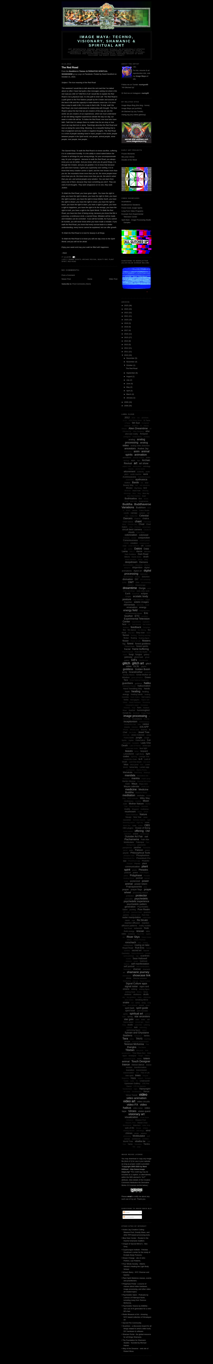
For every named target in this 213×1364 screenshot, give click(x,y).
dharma (147, 565)
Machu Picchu (141, 770)
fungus (138, 654)
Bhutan (129, 488)
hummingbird (143, 710)
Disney (137, 577)
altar (147, 431)
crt (142, 545)
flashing (134, 635)
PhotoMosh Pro (129, 858)
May (128, 387)
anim (136, 451)
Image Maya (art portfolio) (131, 108)
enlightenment (144, 611)
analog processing (135, 441)
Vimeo (132, 1111)
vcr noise (127, 1092)
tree (137, 1073)
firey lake (131, 633)
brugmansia (143, 501)
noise (147, 822)
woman (127, 1139)
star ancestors (142, 1016)
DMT (131, 582)
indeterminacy (144, 722)
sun (136, 1027)
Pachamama (131, 839)
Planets (137, 864)
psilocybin (129, 899)
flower (126, 640)
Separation (127, 969)
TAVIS (139, 1038)
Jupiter (131, 740)
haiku (147, 683)
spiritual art (136, 1013)
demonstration (128, 565)
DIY (136, 579)
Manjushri (126, 779)
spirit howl (130, 1010)
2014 (126, 341)
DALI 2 (132, 552)
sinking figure (144, 989)
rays (133, 920)
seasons (129, 961)
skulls (146, 994)
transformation (140, 1067)
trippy (133, 1078)
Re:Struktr (142, 920)
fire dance (132, 630)
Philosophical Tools (140, 852)
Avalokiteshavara (144, 477)
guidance (138, 683)
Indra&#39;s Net (130, 724)
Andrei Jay (143, 448)
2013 (126, 344)
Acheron (135, 426)
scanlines (145, 956)
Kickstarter (127, 743)
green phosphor (137, 678)
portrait (139, 878)
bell (136, 485)
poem (135, 872)
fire (124, 630)
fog (124, 643)
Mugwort (135, 809)
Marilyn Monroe (128, 781)
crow (124, 546)
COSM (126, 543)
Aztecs (127, 483)
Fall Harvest (136, 624)
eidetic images (141, 602)
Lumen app (144, 767)
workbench (136, 1139)
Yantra (146, 1144)
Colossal (126, 538)
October (129, 365)
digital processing (137, 572)
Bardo (135, 482)
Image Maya (145, 713)
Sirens (139, 992)
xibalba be (140, 1141)
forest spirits (142, 646)
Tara (125, 1038)
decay (140, 560)
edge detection (138, 600)
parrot (125, 850)
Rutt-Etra (139, 948)
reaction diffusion (132, 923)
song (143, 1003)
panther (137, 847)
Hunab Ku (127, 713)
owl (146, 836)
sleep (140, 997)
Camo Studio (144, 510)
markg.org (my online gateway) (133, 115)
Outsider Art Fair (134, 836)
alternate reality (131, 434)
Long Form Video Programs (132, 211)
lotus (126, 764)
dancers (147, 551)
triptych (140, 1078)
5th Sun (136, 423)
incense (146, 719)
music (140, 812)
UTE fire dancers (139, 1086)
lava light (143, 748)
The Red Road (70, 67)
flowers (146, 640)
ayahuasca (141, 479)
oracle (135, 834)
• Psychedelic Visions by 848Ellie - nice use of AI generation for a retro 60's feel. (136, 1308)
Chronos (137, 527)
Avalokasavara (129, 477)
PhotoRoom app (134, 861)
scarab (128, 959)
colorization (131, 535)
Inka (139, 724)
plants (134, 870)
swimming (143, 1027)
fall (129, 624)
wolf (148, 1136)
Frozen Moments (128, 154)
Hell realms (146, 697)
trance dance (138, 1065)
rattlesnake (147, 918)
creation (134, 543)
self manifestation (140, 963)
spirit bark (129, 1008)
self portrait (129, 966)
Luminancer (130, 770)
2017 (126, 330)
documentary (146, 582)
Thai (147, 1044)
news (145, 817)
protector (141, 895)
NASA (146, 812)
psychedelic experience (136, 901)
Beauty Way (103, 259)
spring (130, 1016)
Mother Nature (136, 803)
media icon (145, 787)
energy (142, 607)
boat (144, 496)
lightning (134, 757)
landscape (147, 746)
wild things (140, 1131)
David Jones (136, 557)
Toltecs (147, 1056)
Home (90, 279)
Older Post (113, 279)
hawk (127, 691)
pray (145, 887)
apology (126, 460)
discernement (128, 577)
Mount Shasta (134, 806)
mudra (127, 809)
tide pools (139, 1050)
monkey (138, 801)
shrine (128, 978)
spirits (125, 1014)
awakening (129, 480)
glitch (126, 663)
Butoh (128, 510)
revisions (131, 934)
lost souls (146, 762)
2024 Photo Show (135, 420)
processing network (140, 893)
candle (126, 513)
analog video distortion (140, 446)
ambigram (127, 437)
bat (142, 483)
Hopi (133, 708)
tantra (147, 1035)
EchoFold (135, 594)
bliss (134, 493)
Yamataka (138, 1144)
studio (130, 1025)
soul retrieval (132, 1005)
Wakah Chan (142, 1123)
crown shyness (133, 546)
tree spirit (129, 1075)
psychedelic (141, 898)
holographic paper (132, 705)
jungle (139, 737)
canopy (134, 513)
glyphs (143, 666)
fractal (127, 649)
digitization (144, 574)
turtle (132, 1081)
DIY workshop (145, 579)
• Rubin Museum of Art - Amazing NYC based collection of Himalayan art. (136, 1317)
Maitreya (147, 773)
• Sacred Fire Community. (131, 1323)
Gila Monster (143, 660)
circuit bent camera (132, 529)
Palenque (140, 842)
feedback (136, 627)
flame (148, 633)
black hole (137, 491)
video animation (136, 1098)
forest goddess (142, 643)
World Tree (128, 1141)
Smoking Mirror (141, 1000)
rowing (145, 943)
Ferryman (146, 627)
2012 (126, 348)
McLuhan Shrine (127, 157)
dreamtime (130, 588)
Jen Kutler (132, 732)
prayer (125, 889)
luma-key (134, 767)
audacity (140, 472)
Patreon (139, 850)
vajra (135, 1089)
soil (132, 1003)
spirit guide (142, 1008)
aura (145, 474)
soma (138, 1003)
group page (77, 74)
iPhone (125, 730)
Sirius (145, 992)
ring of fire (140, 934)
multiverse (145, 809)
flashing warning (144, 635)
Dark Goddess (130, 554)
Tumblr (125, 1081)
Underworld (145, 1081)
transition (130, 1070)
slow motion (129, 1000)
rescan (140, 931)
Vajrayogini (144, 1088)
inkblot (146, 724)
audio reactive (135, 474)
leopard (144, 751)
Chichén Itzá (132, 524)
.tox (138, 418)
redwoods (138, 928)
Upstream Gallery (132, 1083)
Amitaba (147, 437)
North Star (126, 826)
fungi (131, 654)
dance (139, 551)
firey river (140, 632)
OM (148, 831)
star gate (128, 1019)
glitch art (138, 663)
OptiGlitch (127, 834)
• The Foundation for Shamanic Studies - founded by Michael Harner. (133, 1343)
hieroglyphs (134, 700)
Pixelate (130, 864)
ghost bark (138, 657)
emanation (132, 607)
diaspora (127, 568)
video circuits (143, 1101)
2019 (126, 323)
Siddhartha (127, 981)
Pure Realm (144, 909)
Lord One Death (135, 762)
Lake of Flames (135, 746)
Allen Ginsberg (138, 431)
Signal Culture (145, 981)
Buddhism (141, 507)
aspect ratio (127, 466)
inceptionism (130, 721)
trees (138, 1075)
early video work (143, 591)
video (143, 1094)
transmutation (128, 1073)
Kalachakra (140, 740)
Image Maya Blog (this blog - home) (135, 105)
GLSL (136, 666)
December (130, 358)
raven (127, 920)
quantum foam (136, 912)
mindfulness (128, 801)
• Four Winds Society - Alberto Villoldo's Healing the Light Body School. (135, 1266)
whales (145, 1128)
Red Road (72, 261)
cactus (134, 510)
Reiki (146, 928)
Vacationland (127, 1089)
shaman (137, 969)
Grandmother (135, 672)
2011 (126, 352)
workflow (145, 1139)
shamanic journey (138, 972)
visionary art (136, 1114)
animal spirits (75, 259)
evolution (145, 616)
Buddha (127, 504)
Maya (134, 783)
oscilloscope (144, 834)
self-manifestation (142, 967)
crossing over (144, 543)
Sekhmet (143, 961)
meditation (129, 795)
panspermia (127, 848)
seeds (136, 961)
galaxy (146, 654)
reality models (145, 926)
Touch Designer (140, 1061)
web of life (129, 1128)
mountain (144, 806)
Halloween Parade (129, 686)
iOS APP (144, 727)
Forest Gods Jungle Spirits (131, 208)
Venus (146, 1091)
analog (132, 439)
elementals (129, 604)
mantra (136, 778)
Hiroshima (146, 702)
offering (139, 830)
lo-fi (140, 759)
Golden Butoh (142, 669)
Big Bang (138, 488)
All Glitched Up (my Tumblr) (132, 111)
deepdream (131, 562)
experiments (136, 622)
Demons (143, 562)
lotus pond (134, 765)
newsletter (127, 820)
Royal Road (127, 948)
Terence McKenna (134, 1044)
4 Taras (127, 423)
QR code (126, 912)
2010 (126, 355)
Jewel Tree (143, 732)
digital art (137, 571)
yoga (139, 1147)
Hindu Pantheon (135, 702)
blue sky (146, 493)
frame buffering (140, 649)
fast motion (147, 624)
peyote (126, 853)
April (128, 391)
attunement (129, 471)
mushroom (130, 811)
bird (145, 488)
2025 (126, 305)
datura (127, 557)
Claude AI (147, 530)
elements (140, 605)
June (128, 384)
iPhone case (134, 730)
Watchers (137, 1125)
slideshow (147, 997)
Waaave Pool (140, 1120)
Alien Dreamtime (138, 428)
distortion (146, 577)
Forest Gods (130, 646)
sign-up (135, 981)
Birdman (128, 491)
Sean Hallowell (140, 958)
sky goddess (131, 997)
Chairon (137, 519)
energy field (130, 610)
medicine (131, 789)
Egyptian (128, 602)
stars (137, 1019)
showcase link (141, 975)
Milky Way (145, 798)
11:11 (125, 420)
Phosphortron (142, 855)
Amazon (144, 434)
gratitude (147, 672)
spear (148, 1005)
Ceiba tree (133, 516)
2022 (126, 313)
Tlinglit (140, 1056)
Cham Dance (128, 522)
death (146, 557)
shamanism (126, 976)
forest (130, 643)
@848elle (145, 418)
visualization (131, 1117)
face (124, 624)
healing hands (137, 694)
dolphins (130, 585)
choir (131, 527)
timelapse (132, 1056)
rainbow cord (135, 915)
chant (138, 521)
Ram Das (145, 915)
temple (127, 1041)
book (126, 501)
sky (123, 997)
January (129, 398)
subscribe (138, 1025)
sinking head (130, 992)
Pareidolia (146, 848)
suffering (147, 1025)
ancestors (130, 448)
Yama (130, 1144)
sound (141, 1005)
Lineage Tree (144, 757)
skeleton (127, 994)
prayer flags (136, 889)
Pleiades (143, 869)
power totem (141, 884)
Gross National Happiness (139, 680)
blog (139, 493)
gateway (128, 657)
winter (136, 1133)
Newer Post (66, 279)
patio (131, 850)
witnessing (127, 1136)
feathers (126, 627)
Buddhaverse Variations (130, 205)
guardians (127, 683)
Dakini (138, 548)
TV (137, 1081)
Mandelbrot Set (142, 776)
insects (127, 727)
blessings (127, 493)
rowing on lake (142, 945)
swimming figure (133, 1030)
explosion (146, 622)
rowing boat (128, 945)
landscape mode (132, 748)
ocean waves (128, 831)
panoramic (141, 845)
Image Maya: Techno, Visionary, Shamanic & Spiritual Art (106, 41)
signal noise (131, 986)
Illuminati (136, 713)
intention (135, 727)
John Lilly (126, 735)
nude (134, 825)
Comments (128, 1217)
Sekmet (126, 964)
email (147, 605)
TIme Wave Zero (138, 1053)
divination (128, 579)
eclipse (144, 593)
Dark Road (143, 554)
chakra (145, 518)
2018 (126, 327)
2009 (126, 402)
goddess (128, 669)
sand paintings (129, 956)
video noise (138, 1108)
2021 (126, 316)
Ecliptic (128, 597)
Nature (143, 814)
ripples (148, 934)
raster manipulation (131, 917)
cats (126, 516)
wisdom (144, 1133)
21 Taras (146, 420)
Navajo (128, 817)
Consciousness (130, 540)
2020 (126, 320)
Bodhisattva (131, 498)
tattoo (132, 1039)
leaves (129, 751)
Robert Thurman (139, 940)
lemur (137, 751)
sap (137, 956)
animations (127, 458)
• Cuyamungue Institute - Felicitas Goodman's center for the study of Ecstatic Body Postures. (135, 1252)
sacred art (137, 950)
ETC (137, 616)
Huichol (132, 710)
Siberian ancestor (140, 978)
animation (140, 454)
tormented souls (129, 1059)
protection (130, 896)
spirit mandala (142, 1011)
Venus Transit (131, 1095)
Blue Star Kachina (133, 496)
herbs (126, 700)
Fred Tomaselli (127, 652)
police (126, 876)
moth (125, 804)
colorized (143, 535)
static (143, 1019)
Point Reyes (144, 873)
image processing (135, 716)
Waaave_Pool (130, 1123)
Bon (140, 498)
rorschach (130, 942)
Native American (132, 815)
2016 (126, 334)
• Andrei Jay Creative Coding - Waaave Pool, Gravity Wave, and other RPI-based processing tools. (135, 1232)
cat (148, 513)
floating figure (144, 638)
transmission (141, 1070)
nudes (140, 826)
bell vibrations (145, 485)
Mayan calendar (131, 786)
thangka (131, 1047)
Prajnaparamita (134, 886)
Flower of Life (135, 641)
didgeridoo (137, 567)
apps (133, 460)
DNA (137, 582)
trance (126, 1064)
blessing (145, 491)
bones (146, 499)
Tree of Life (145, 1073)
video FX (132, 1104)
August (129, 376)
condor (133, 538)
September (131, 373)
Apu (138, 460)
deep (146, 560)
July (128, 380)
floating (134, 638)
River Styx (133, 936)
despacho (138, 565)
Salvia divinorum (137, 953)
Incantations (126, 202)
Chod (141, 524)
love (141, 765)
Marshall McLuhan (144, 781)
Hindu (125, 702)
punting (133, 909)
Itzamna (144, 730)
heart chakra (135, 697)
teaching (147, 1039)
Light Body (140, 754)
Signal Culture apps (136, 983)
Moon (146, 800)
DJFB (124, 582)
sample (147, 953)
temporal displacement (140, 1042)
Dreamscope (140, 585)
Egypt (148, 600)
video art (129, 1101)
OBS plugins (128, 828)
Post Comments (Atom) (81, 284)
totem (139, 1059)
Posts (126, 1212)
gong (124, 672)
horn (139, 707)
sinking (134, 989)
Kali (149, 740)
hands (147, 688)
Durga (142, 588)
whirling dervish (129, 1131)
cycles (130, 549)
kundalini (135, 743)
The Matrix (142, 1047)
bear (146, 483)
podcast (127, 872)
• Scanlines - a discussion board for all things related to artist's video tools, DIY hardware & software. (136, 1328)
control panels (145, 540)
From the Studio (141, 652)
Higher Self (145, 700)
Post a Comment (68, 275)
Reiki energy (129, 931)
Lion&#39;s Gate (130, 759)
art (135, 463)
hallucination (144, 686)
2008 (126, 406)
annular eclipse (138, 458)
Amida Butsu (137, 437)
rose (139, 943)
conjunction (144, 537)
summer (129, 1027)
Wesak (138, 1128)
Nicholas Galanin (139, 820)
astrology (146, 466)
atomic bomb (140, 469)
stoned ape (139, 1022)
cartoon (142, 513)
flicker (126, 638)
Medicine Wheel (141, 793)
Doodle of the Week (129, 160)
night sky (139, 823)
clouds (131, 532)
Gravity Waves (128, 675)
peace (147, 850)
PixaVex (145, 861)
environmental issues (133, 613)
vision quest (144, 1111)
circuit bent (146, 527)
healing (136, 691)
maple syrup (146, 779)
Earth (127, 593)
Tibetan (129, 1049)
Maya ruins (143, 784)
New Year (137, 817)
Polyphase (136, 875)
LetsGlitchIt (129, 754)
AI (141, 426)
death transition (130, 560)
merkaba (140, 795)
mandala (130, 775)
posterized (135, 881)
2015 (126, 337)
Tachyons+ (138, 1036)
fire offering (142, 630)
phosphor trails (129, 856)
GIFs (134, 659)
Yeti (133, 1147)
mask (127, 784)
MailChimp (138, 773)
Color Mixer (140, 532)
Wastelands (127, 1125)
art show (143, 463)
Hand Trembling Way (132, 688)
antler (148, 458)
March (129, 394)
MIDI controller (132, 798)
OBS (147, 825)
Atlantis (130, 469)
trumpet (148, 1078)
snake (126, 1002)
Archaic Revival (89, 259)
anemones (128, 452)
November (130, 362)
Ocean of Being (142, 828)
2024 (126, 309)
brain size (133, 501)
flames (126, 635)
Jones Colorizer (137, 735)
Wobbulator (139, 1136)
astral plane (137, 466)
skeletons (137, 994)
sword (144, 1030)
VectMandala (136, 1092)
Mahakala (127, 772)
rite (124, 937)
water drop (146, 1125)
